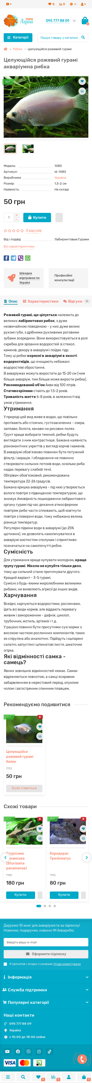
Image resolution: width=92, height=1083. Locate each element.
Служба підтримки (46, 990)
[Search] (63, 37)
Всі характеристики (19, 246)
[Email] (46, 942)
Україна (60, 177)
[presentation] (5, 857)
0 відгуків (33, 231)
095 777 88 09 (20, 1023)
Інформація (46, 977)
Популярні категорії (46, 1002)
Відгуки (76, 301)
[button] (38, 906)
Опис (11, 301)
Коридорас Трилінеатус (60, 856)
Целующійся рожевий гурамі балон (19, 757)
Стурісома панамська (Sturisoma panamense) (16, 860)
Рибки (17, 49)
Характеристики (40, 301)
